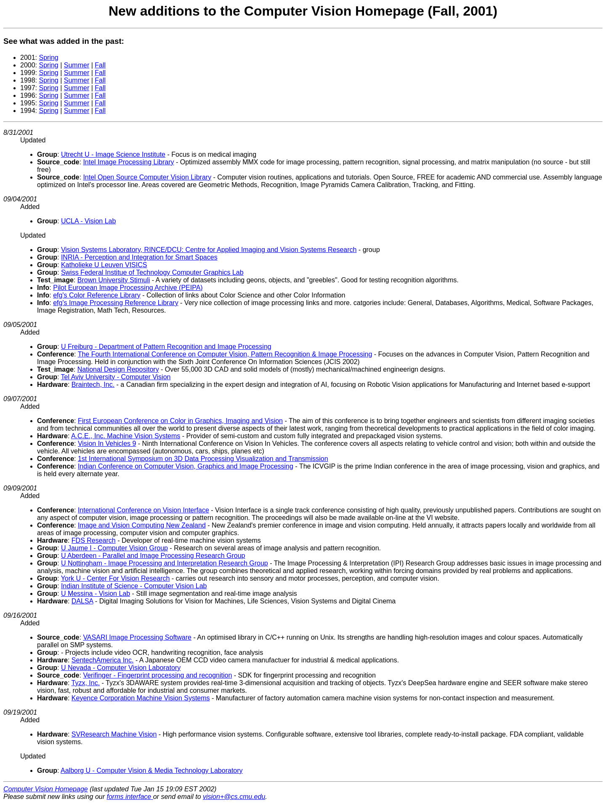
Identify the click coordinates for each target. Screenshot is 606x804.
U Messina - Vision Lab (95, 593)
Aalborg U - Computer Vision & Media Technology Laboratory (152, 770)
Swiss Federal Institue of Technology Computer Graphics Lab (152, 272)
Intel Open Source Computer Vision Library (147, 177)
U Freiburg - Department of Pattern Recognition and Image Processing (166, 346)
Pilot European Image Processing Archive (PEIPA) (127, 287)
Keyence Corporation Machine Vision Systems (141, 698)
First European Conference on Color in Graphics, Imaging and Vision (180, 420)
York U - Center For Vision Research (115, 578)
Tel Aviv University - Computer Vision (116, 377)
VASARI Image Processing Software (137, 637)
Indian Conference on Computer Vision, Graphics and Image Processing (185, 466)
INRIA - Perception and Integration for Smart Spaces (139, 257)
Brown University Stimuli (113, 280)
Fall (100, 65)
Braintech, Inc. (93, 384)
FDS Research (94, 540)
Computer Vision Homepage (45, 789)
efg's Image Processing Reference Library (115, 302)
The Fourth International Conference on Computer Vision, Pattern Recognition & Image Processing (225, 354)
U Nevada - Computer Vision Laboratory (121, 667)
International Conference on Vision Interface (143, 510)
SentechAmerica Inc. (103, 660)
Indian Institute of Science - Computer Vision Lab (134, 586)
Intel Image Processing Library (128, 162)
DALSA (82, 601)
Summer (76, 65)
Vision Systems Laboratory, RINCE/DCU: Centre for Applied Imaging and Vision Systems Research (209, 249)
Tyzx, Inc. (86, 682)
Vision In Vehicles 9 (107, 443)
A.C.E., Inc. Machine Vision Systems (125, 436)
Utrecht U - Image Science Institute (113, 154)
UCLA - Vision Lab (88, 221)
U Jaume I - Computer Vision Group (114, 548)
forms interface (129, 796)
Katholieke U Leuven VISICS (104, 264)
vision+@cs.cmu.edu (234, 796)
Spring (48, 57)
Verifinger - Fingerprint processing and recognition (157, 675)
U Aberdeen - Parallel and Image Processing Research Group (153, 555)
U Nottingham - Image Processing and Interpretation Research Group (164, 563)
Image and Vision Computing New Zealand (142, 525)
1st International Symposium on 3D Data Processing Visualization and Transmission (203, 458)
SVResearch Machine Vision (114, 734)
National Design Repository (118, 369)
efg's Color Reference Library (97, 295)
